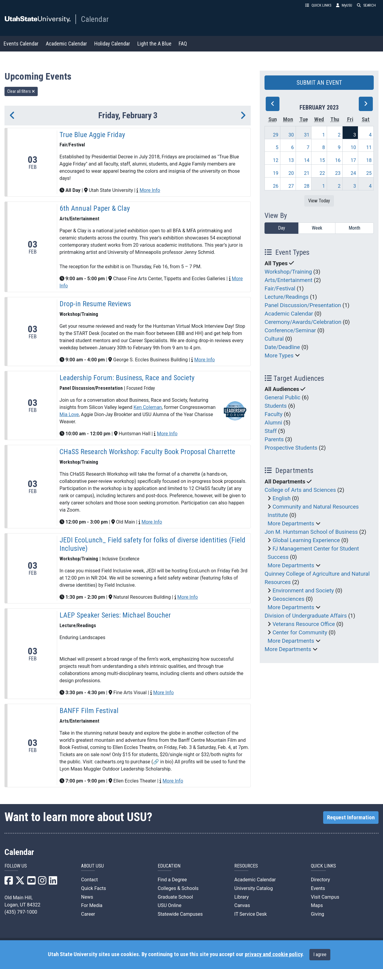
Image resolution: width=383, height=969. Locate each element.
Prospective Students (291, 448)
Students (276, 406)
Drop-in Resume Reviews (95, 304)
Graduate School (175, 897)
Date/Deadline (282, 347)
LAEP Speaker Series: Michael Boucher (115, 615)
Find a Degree (172, 879)
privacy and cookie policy (273, 954)
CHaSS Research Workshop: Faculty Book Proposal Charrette (147, 452)
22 (322, 173)
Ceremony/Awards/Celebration (303, 322)
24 (353, 173)
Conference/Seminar (290, 330)
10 (353, 147)
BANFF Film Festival (89, 710)
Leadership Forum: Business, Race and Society (127, 378)
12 (275, 160)
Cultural (274, 339)
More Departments (291, 523)
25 (369, 173)
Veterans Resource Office (304, 624)
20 (291, 173)
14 (306, 160)
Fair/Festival (280, 288)
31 (306, 135)
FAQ (183, 43)
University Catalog (253, 888)
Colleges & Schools (178, 888)
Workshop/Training (288, 272)
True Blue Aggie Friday (92, 135)
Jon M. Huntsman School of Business (311, 532)
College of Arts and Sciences (300, 490)
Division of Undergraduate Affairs (306, 615)
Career (88, 914)
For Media (91, 905)
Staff (270, 431)
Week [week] (317, 228)
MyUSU (344, 5)
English (282, 498)
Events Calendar (21, 43)
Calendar (95, 19)
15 (322, 160)
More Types (279, 355)
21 (306, 173)
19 (275, 173)
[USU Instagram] (42, 882)
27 (291, 186)
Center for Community (300, 632)
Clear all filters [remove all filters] (21, 91)
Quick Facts (93, 888)
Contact (89, 879)
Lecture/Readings (286, 297)
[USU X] (20, 882)
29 (275, 135)
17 (353, 160)
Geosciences (289, 599)
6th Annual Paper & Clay (95, 208)
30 (291, 135)
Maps (317, 905)
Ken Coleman (147, 407)
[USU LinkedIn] (53, 882)
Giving (317, 914)
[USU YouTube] (31, 882)
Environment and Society (303, 590)
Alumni (273, 422)
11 (369, 147)
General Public (282, 397)
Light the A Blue (154, 43)
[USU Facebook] (8, 882)
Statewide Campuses (180, 914)
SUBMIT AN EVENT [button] (319, 82)
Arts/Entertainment (288, 280)
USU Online (169, 905)
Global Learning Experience (306, 540)
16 (338, 160)
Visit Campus (325, 897)
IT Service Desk (250, 914)
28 (306, 186)
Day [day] (281, 228)
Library (241, 897)
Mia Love (69, 414)
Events (318, 888)
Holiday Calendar (112, 43)
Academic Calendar (66, 43)
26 (275, 186)
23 (338, 173)
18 (369, 160)
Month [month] (354, 228)
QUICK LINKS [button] (318, 5)
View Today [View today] (319, 201)
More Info (149, 190)
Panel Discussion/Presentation (303, 305)
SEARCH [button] (366, 5)
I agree (319, 954)
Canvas (242, 905)
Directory (320, 879)
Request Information (351, 817)
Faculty (273, 414)
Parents (274, 439)
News (87, 897)
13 (291, 160)
